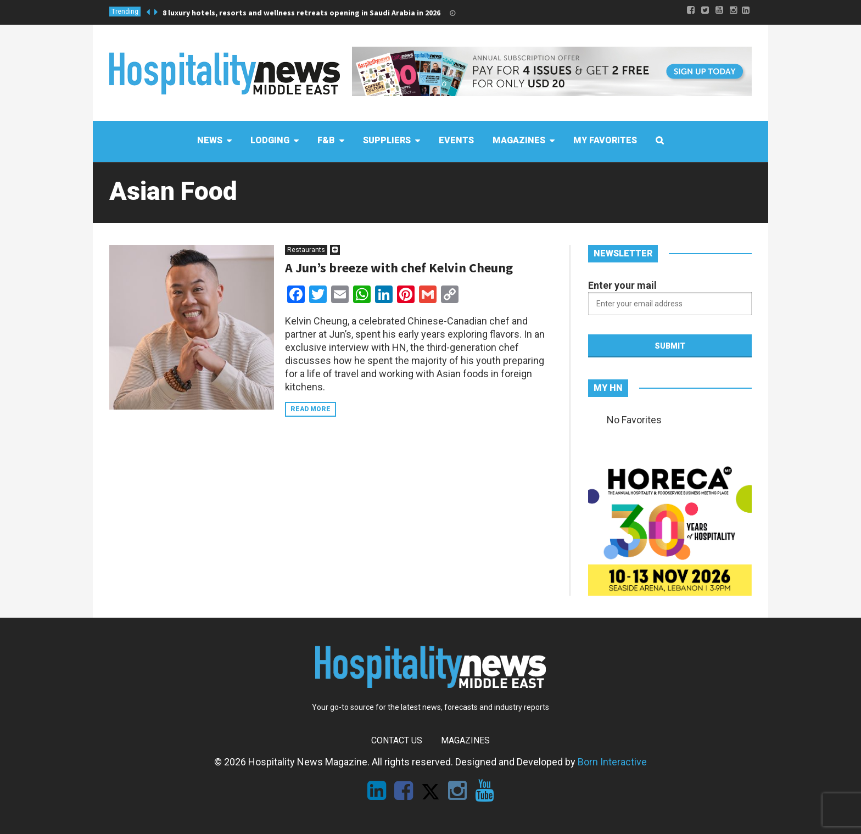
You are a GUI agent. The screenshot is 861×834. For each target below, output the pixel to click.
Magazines (465, 740)
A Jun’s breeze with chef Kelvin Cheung (399, 267)
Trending (124, 11)
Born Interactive (612, 762)
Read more (310, 409)
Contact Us (396, 740)
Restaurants (306, 250)
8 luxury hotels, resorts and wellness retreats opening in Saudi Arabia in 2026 (301, 13)
